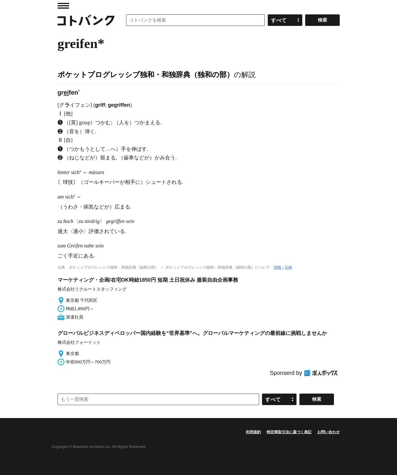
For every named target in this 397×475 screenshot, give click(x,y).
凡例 (288, 267)
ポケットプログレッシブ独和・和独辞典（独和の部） (146, 74)
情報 (277, 267)
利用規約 (253, 432)
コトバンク (86, 20)
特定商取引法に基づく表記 (289, 432)
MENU (63, 6)
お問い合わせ (328, 432)
